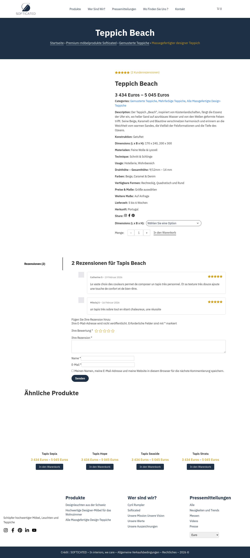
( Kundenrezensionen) (145, 72)
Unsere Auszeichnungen (143, 526)
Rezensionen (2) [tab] (34, 264)
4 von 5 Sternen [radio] (108, 331)
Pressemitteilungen (124, 9)
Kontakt (180, 9)
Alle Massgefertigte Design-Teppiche (88, 520)
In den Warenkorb (49, 466)
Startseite (57, 43)
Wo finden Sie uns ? (155, 9)
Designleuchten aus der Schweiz (86, 505)
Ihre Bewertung (82, 330)
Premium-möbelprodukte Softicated (91, 43)
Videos (194, 521)
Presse (194, 526)
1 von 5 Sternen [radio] (96, 331)
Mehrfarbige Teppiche (171, 101)
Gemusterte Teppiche (134, 43)
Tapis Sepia (49, 454)
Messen (194, 515)
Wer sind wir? (96, 9)
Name (76, 358)
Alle (192, 505)
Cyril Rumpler (136, 505)
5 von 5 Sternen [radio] (113, 331)
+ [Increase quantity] (147, 232)
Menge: (119, 232)
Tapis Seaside (150, 454)
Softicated (134, 510)
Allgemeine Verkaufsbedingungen (138, 552)
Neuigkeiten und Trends (204, 510)
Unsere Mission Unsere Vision (146, 515)
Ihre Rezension (82, 337)
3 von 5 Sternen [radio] (104, 331)
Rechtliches (169, 552)
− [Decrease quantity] (131, 232)
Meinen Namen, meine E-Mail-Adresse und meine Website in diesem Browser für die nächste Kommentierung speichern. (149, 371)
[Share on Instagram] (126, 216)
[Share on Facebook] (130, 216)
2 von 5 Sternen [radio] (100, 331)
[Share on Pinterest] (133, 216)
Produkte (75, 9)
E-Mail (76, 364)
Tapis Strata (201, 454)
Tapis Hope (99, 454)
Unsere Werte (136, 521)
